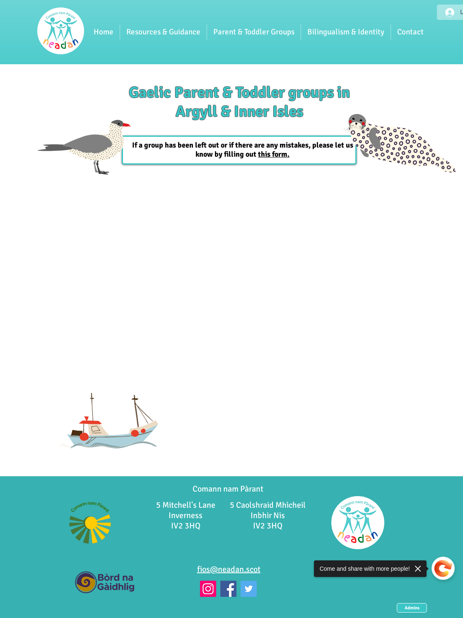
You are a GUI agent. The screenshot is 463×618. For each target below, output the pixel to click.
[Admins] (412, 608)
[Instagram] (208, 589)
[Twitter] (249, 589)
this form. (273, 154)
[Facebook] (228, 589)
